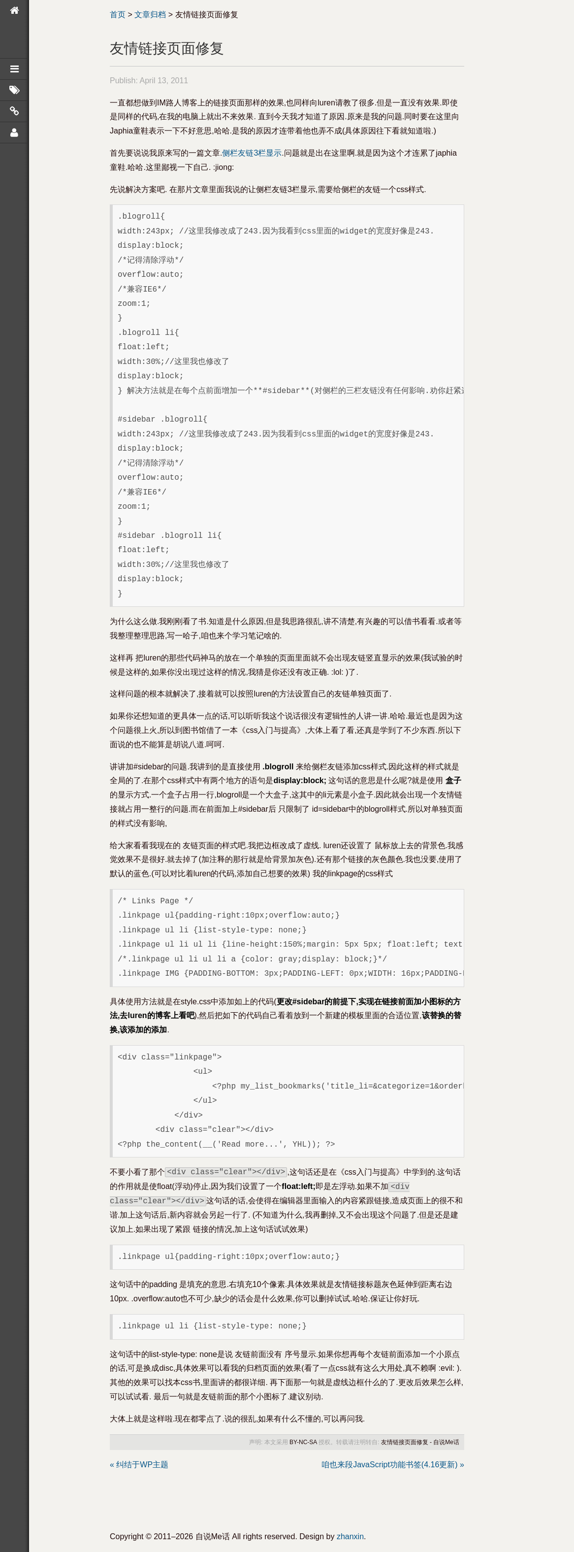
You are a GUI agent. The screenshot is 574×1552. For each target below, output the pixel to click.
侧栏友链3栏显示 (252, 153)
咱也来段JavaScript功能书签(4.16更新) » (392, 1464)
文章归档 (150, 14)
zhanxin (350, 1536)
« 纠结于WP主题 (139, 1464)
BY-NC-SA (303, 1442)
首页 (118, 14)
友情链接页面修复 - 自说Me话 (420, 1442)
